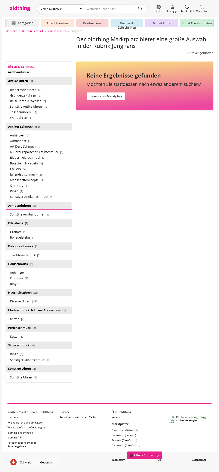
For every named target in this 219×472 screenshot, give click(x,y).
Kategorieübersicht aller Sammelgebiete (21, 444)
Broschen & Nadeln (26, 163)
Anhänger (19, 135)
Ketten (17, 319)
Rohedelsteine (23, 237)
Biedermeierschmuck (27, 157)
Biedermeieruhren (25, 90)
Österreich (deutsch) (124, 435)
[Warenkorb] (202, 9)
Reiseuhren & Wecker (28, 101)
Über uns (12, 417)
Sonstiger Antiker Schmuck (31, 197)
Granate (18, 232)
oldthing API (14, 437)
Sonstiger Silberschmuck (30, 360)
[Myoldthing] (173, 9)
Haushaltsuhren (23, 292)
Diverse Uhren (23, 301)
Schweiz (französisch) (124, 440)
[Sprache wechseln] (159, 9)
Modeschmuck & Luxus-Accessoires (37, 310)
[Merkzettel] (187, 9)
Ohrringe (19, 185)
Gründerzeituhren (25, 95)
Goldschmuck (20, 264)
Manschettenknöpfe (27, 180)
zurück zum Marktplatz (105, 96)
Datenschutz (198, 460)
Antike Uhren (21, 81)
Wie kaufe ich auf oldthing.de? (25, 422)
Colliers (18, 169)
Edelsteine (18, 223)
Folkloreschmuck (23, 246)
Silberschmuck (21, 345)
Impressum (118, 460)
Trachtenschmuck (25, 255)
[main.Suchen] (140, 8)
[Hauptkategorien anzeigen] (22, 23)
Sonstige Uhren (22, 368)
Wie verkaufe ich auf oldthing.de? (27, 427)
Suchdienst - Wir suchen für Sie (78, 417)
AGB (158, 460)
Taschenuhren (23, 112)
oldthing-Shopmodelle (20, 432)
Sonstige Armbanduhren (30, 214)
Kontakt (116, 417)
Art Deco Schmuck (26, 146)
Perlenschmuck (22, 328)
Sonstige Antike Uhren (29, 106)
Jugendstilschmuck (26, 174)
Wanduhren (21, 118)
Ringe (16, 191)
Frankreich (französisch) (126, 445)
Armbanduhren (22, 206)
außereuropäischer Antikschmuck (36, 152)
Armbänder (20, 141)
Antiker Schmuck (24, 127)
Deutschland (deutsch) (125, 430)
